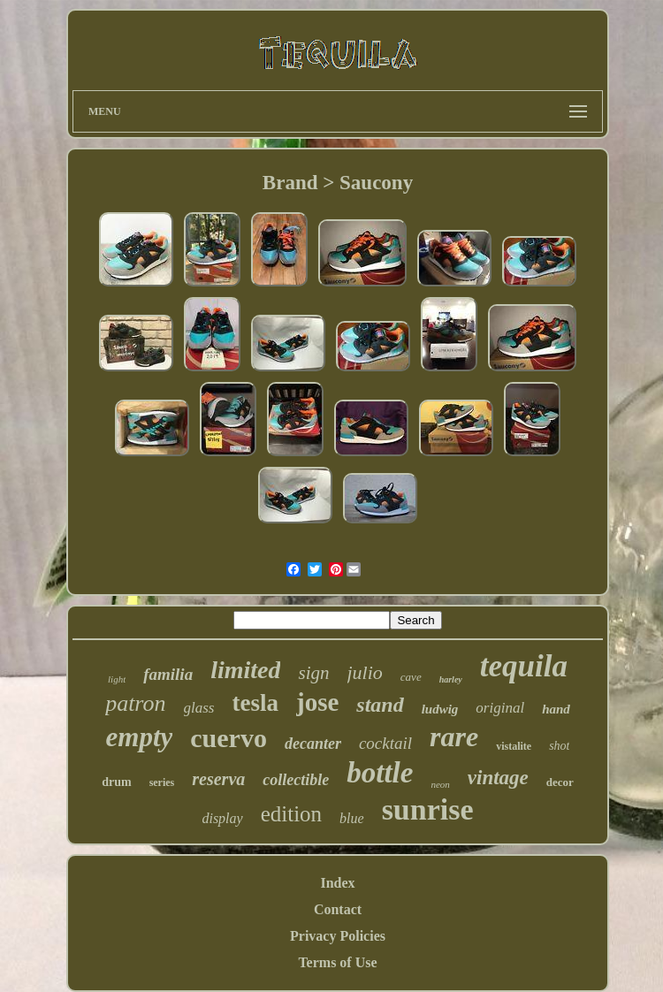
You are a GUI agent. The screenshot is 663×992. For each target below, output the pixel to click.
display (222, 818)
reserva (218, 779)
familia (168, 674)
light (117, 679)
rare (454, 736)
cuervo (228, 737)
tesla (255, 703)
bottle (380, 773)
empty (139, 736)
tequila (524, 666)
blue (351, 818)
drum (116, 782)
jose (317, 702)
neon (440, 784)
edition (291, 814)
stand (379, 704)
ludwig (440, 709)
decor (560, 782)
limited (245, 669)
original (500, 707)
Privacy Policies (337, 935)
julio (365, 672)
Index (337, 882)
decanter (313, 743)
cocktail (385, 743)
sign (313, 672)
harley (450, 679)
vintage (498, 778)
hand (556, 709)
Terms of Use (337, 962)
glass (199, 707)
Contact (338, 909)
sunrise (428, 809)
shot (559, 745)
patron (135, 703)
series (162, 782)
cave (411, 676)
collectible (296, 780)
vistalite (513, 746)
